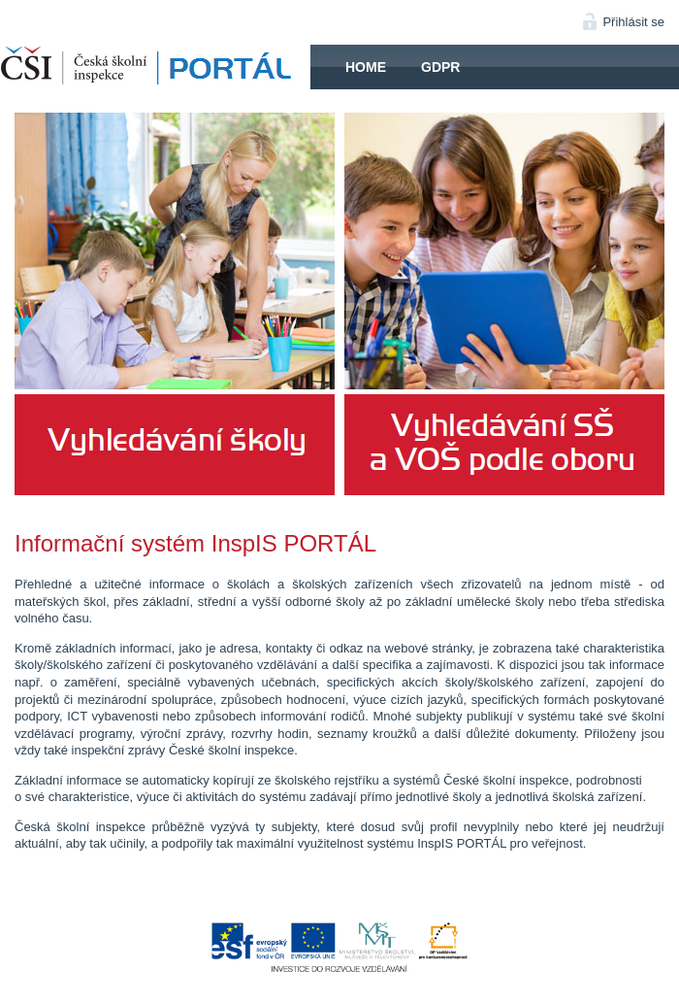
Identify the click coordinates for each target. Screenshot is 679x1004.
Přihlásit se (633, 22)
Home (365, 67)
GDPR (440, 67)
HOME (155, 67)
